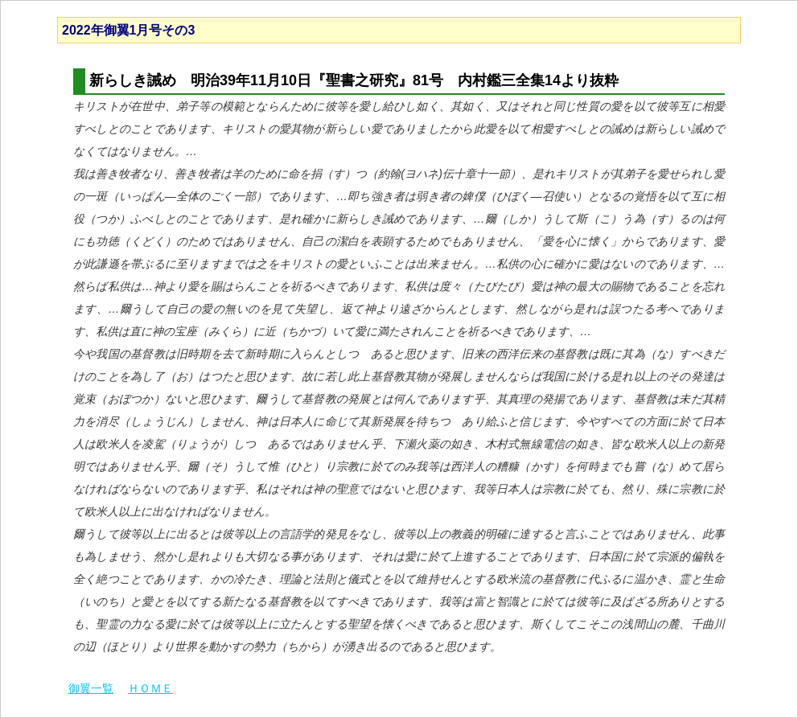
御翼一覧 (90, 688)
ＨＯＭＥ (150, 688)
